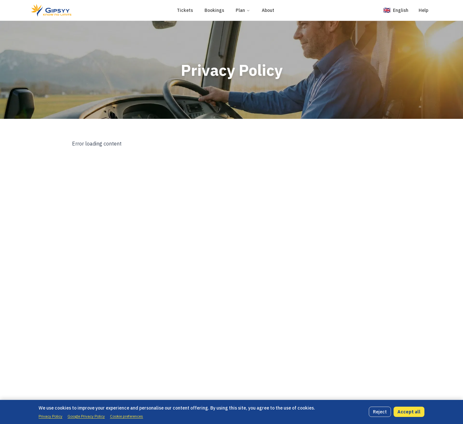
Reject (380, 412)
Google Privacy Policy (86, 416)
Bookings (214, 10)
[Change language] (395, 10)
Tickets (185, 10)
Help (423, 10)
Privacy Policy (50, 416)
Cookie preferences (126, 416)
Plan (243, 10)
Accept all (409, 412)
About (268, 10)
